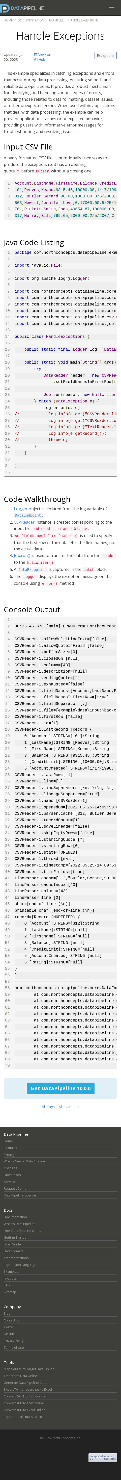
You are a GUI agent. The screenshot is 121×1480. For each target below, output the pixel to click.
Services (10, 1182)
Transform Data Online (21, 1376)
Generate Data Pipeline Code (26, 1383)
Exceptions (105, 55)
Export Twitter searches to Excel (28, 1389)
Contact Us (12, 1320)
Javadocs (10, 1278)
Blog (7, 1313)
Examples (56, 20)
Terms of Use (14, 1347)
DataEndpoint (28, 516)
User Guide (12, 1244)
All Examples (69, 1106)
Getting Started (15, 1237)
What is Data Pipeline (20, 1224)
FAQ (7, 1285)
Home (8, 20)
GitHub (9, 1334)
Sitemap (10, 1292)
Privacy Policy (13, 1341)
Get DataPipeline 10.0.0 (60, 1088)
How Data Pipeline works (22, 1231)
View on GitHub (42, 57)
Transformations (16, 1258)
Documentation (31, 20)
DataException (32, 570)
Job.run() (22, 555)
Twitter (9, 1327)
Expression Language (20, 1265)
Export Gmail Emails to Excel (24, 1417)
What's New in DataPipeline (24, 1161)
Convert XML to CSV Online (24, 1403)
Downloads (12, 1175)
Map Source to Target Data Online (29, 1369)
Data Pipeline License (20, 1195)
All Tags (48, 1106)
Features (10, 1148)
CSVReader (24, 522)
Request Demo (15, 1188)
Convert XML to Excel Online (25, 1410)
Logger (21, 509)
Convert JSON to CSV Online (24, 1396)
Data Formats (13, 1251)
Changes (10, 1168)
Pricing (9, 1155)
